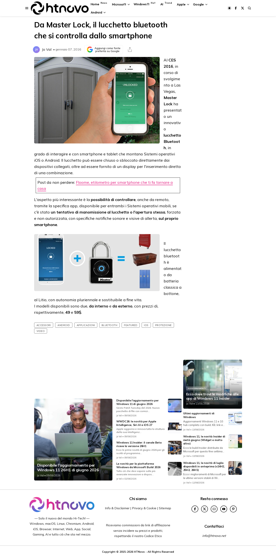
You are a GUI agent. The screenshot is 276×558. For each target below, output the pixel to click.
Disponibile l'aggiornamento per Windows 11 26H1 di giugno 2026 (68, 467)
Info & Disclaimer (117, 508)
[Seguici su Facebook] (235, 8)
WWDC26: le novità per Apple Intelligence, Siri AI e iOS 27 (136, 423)
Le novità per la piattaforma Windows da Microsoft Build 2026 (138, 465)
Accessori (43, 325)
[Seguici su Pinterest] (233, 509)
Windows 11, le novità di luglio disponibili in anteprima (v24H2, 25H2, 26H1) (204, 466)
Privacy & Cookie (144, 508)
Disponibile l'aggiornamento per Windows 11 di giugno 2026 (137, 402)
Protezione (163, 325)
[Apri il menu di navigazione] (26, 8)
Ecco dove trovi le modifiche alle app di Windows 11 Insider (212, 396)
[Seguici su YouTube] (223, 509)
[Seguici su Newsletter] (214, 509)
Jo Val (47, 49)
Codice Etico (153, 536)
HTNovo (139, 551)
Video (40, 331)
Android (63, 325)
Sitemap (165, 508)
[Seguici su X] (242, 8)
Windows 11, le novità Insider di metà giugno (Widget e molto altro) (204, 440)
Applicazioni (86, 325)
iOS (146, 325)
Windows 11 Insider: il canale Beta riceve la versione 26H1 (139, 444)
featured (130, 325)
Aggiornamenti (48, 459)
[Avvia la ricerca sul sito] (249, 8)
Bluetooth (110, 325)
